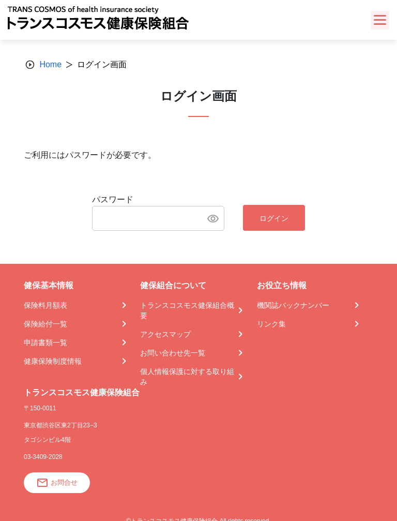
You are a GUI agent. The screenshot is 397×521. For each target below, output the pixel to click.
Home (50, 64)
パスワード (112, 199)
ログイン (273, 218)
